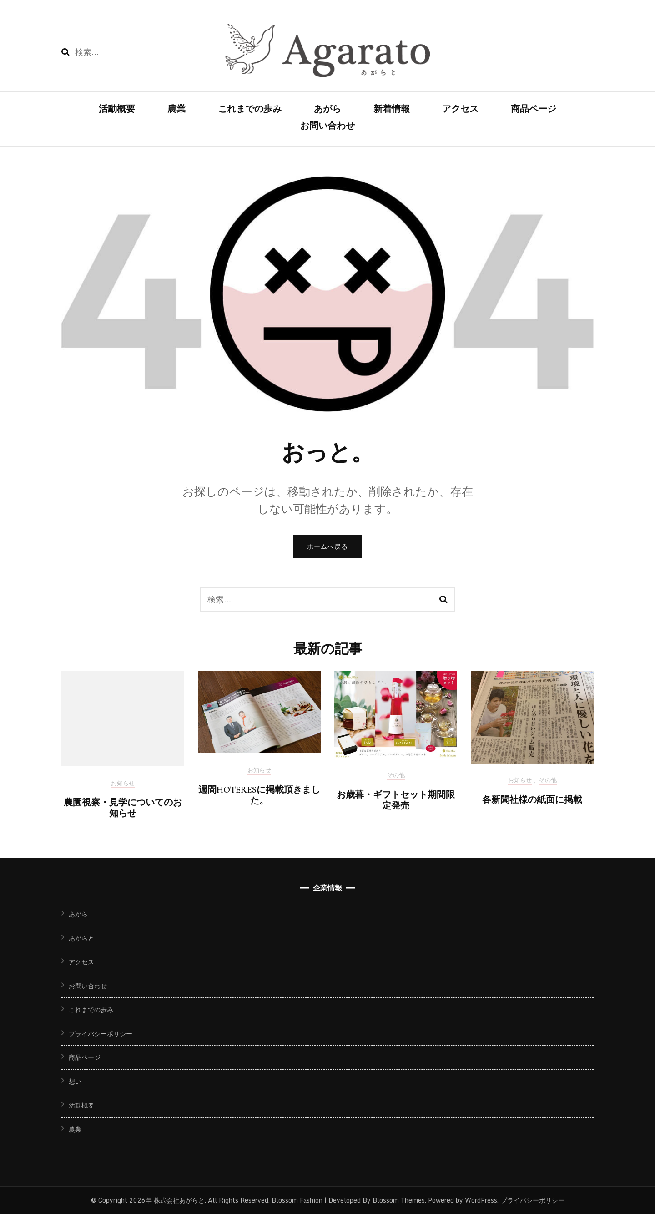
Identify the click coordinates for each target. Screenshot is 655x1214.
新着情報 (391, 109)
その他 (396, 776)
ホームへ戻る (327, 546)
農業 (176, 109)
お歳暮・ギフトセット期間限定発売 (396, 800)
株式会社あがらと (179, 1200)
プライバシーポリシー (100, 1033)
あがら (327, 109)
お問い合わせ (327, 126)
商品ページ (533, 109)
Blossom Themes (398, 1200)
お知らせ (123, 784)
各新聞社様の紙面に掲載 (532, 799)
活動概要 (117, 109)
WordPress (481, 1200)
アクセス (460, 109)
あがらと (81, 938)
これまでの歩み (250, 109)
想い (75, 1081)
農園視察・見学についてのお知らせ (123, 808)
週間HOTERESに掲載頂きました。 (259, 795)
